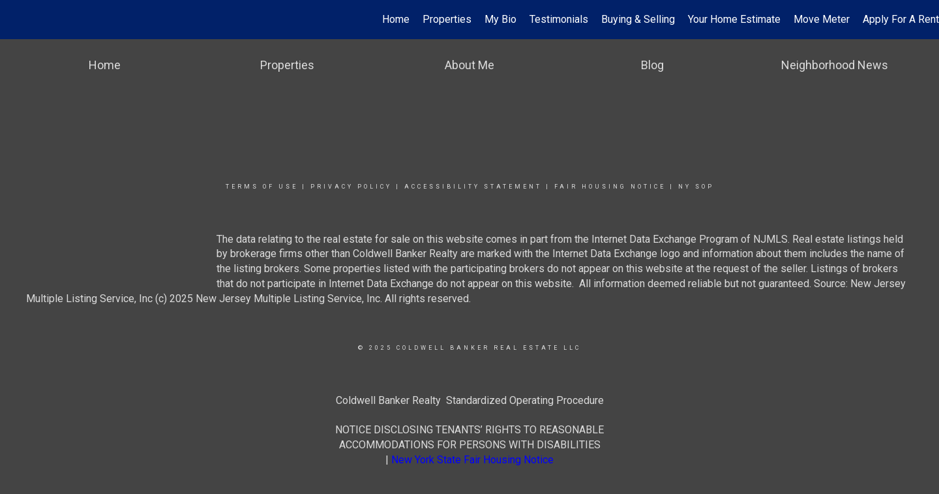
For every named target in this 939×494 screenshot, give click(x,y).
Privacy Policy (351, 186)
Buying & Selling (638, 19)
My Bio (500, 19)
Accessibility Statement (473, 186)
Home (396, 19)
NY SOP (696, 186)
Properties (447, 19)
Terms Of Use (262, 186)
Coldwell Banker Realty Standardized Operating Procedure (470, 400)
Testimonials (558, 19)
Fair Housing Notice (610, 186)
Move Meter (822, 19)
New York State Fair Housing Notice (472, 460)
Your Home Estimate (734, 19)
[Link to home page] (16, 19)
